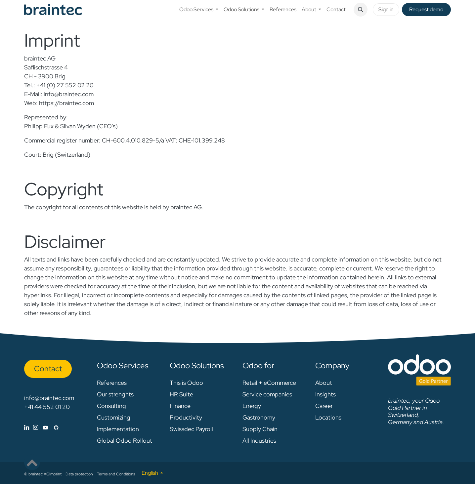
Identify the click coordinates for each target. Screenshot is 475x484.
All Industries (259, 440)
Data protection (79, 474)
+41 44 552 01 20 (47, 407)
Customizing (113, 417)
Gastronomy (258, 417)
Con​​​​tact (48, 369)
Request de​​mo (426, 9)
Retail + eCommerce (269, 382)
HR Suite (181, 394)
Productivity (186, 417)
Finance (180, 406)
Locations (328, 417)
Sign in (386, 9)
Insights (325, 394)
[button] (360, 10)
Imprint (55, 474)
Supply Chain (260, 429)
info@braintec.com (49, 398)
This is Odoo (186, 382)
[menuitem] (199, 9)
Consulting (111, 406)
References (112, 382)
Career (324, 406)
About (323, 382)
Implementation (118, 429)
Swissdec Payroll (191, 429)
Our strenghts (115, 394)
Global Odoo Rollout (124, 440)
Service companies (267, 394)
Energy (251, 406)
